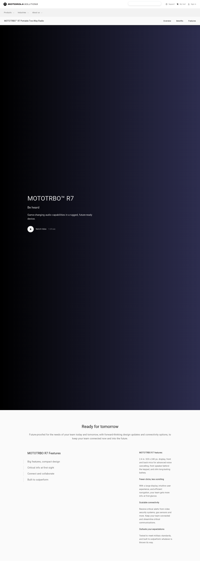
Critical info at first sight (40, 467)
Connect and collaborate (40, 473)
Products (9, 12)
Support (172, 4)
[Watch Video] (41, 229)
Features (192, 21)
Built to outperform (37, 479)
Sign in (193, 4)
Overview (167, 21)
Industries (23, 12)
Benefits (179, 21)
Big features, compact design (43, 461)
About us (37, 12)
